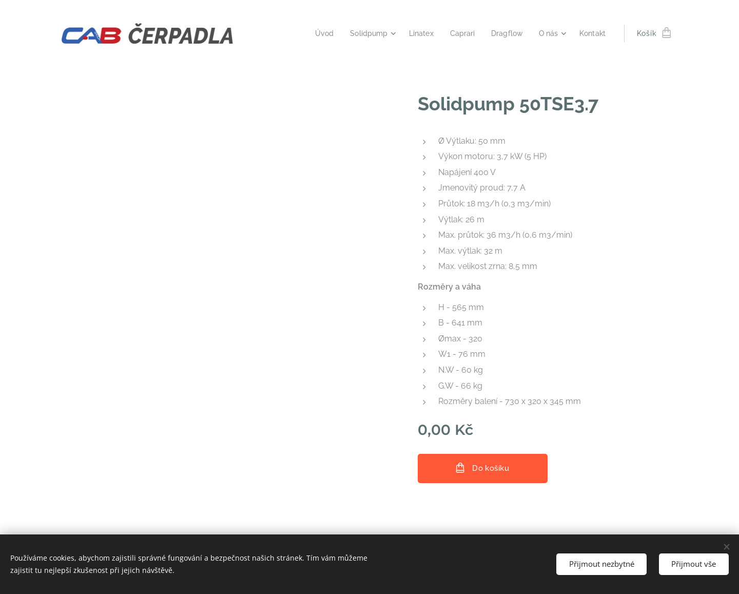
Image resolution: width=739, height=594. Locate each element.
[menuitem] (313, 33)
